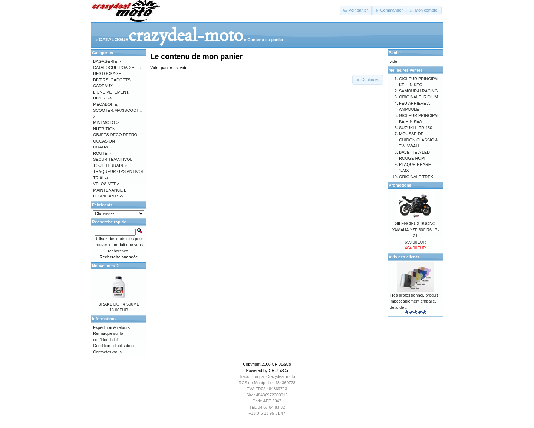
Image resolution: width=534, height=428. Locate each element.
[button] (356, 10)
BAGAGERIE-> (107, 61)
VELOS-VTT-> (106, 184)
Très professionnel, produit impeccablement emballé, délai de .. (414, 301)
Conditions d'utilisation (113, 345)
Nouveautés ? (105, 266)
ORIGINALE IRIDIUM (418, 97)
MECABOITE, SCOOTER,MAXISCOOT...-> (118, 110)
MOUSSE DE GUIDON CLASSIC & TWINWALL (418, 139)
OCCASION (104, 141)
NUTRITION (104, 129)
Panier (395, 52)
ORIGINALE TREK (416, 176)
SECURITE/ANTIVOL (112, 159)
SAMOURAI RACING (418, 91)
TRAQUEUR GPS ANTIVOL (118, 171)
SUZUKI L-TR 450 (415, 127)
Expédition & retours (111, 327)
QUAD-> (101, 147)
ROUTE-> (102, 153)
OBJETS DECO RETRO (115, 135)
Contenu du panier (265, 39)
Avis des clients (404, 257)
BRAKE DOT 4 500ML (118, 304)
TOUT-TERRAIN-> (110, 165)
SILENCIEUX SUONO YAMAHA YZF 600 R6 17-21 (415, 229)
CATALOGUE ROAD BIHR (117, 67)
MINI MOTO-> (106, 122)
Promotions (400, 185)
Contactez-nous (107, 352)
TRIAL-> (100, 178)
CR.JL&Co (281, 364)
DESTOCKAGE (107, 73)
